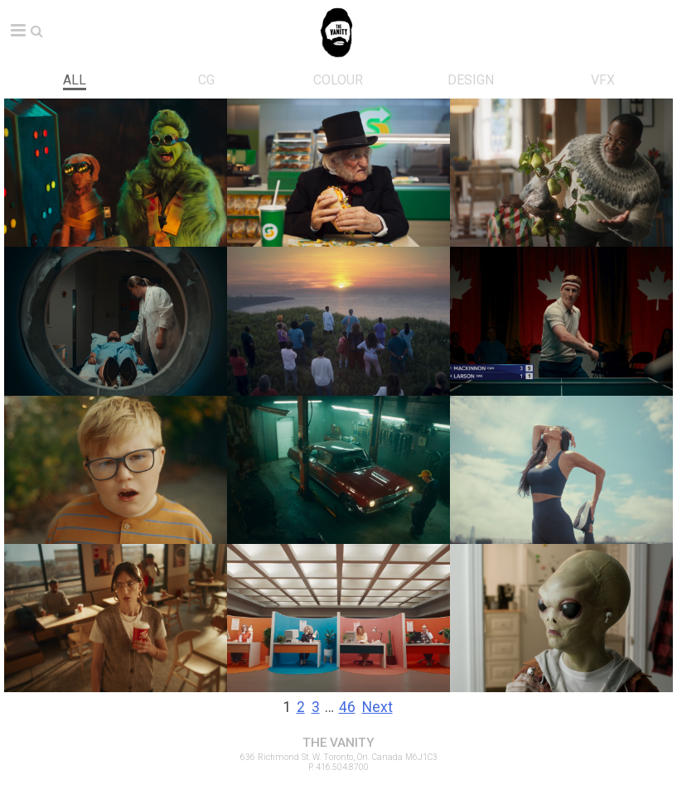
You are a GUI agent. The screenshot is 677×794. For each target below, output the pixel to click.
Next (377, 707)
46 (347, 707)
